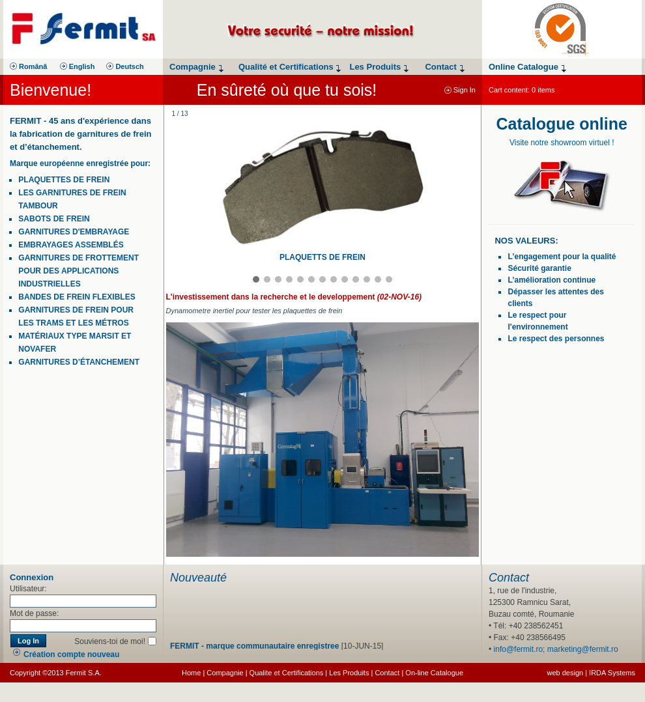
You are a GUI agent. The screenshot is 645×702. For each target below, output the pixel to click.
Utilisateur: (28, 588)
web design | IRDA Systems (591, 673)
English (77, 66)
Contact (387, 673)
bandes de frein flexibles (76, 297)
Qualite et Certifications (287, 673)
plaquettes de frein (63, 179)
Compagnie (225, 673)
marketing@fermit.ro (582, 649)
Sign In (460, 90)
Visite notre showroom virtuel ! (561, 142)
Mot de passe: (34, 613)
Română (28, 66)
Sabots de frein (53, 218)
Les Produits (349, 673)
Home (191, 673)
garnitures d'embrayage (73, 231)
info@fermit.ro (518, 649)
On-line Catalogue (434, 673)
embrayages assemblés (70, 244)
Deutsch (124, 66)
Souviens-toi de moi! (109, 641)
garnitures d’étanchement (78, 362)
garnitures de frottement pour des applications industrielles (78, 270)
